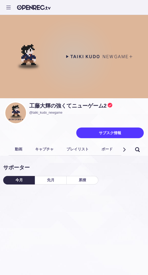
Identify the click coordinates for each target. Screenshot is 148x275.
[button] (124, 149)
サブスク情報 (110, 133)
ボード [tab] (107, 149)
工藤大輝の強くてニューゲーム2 (68, 106)
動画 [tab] (18, 149)
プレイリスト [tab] (77, 149)
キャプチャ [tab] (44, 149)
